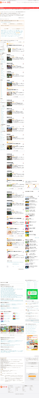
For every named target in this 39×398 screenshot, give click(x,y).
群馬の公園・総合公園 (20, 300)
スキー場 (18, 33)
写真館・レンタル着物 (7, 36)
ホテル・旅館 (14, 33)
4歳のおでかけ (28, 284)
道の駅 (19, 34)
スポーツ (1, 133)
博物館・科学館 (7, 351)
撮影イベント (1, 136)
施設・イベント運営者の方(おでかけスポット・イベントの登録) (10, 373)
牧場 (11, 350)
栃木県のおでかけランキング (19, 340)
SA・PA (19, 35)
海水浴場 (8, 33)
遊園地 (4, 350)
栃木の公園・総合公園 (14, 300)
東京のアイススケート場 (10, 367)
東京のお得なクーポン (3, 363)
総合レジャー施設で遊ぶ (3, 344)
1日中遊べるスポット (37, 2)
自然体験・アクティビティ (13, 36)
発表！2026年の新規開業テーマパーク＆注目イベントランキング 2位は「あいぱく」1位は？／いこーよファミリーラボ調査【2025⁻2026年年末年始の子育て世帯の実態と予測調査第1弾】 (14, 376)
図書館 (4, 33)
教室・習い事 (16, 34)
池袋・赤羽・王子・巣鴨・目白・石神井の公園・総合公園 (7, 290)
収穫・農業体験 (6, 345)
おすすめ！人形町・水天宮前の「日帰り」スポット (31, 325)
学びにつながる (14, 344)
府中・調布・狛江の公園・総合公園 (5, 294)
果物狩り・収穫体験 (3, 351)
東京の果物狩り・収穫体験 (3, 368)
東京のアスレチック (16, 363)
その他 (18, 36)
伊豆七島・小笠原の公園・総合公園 (17, 297)
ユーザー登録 (2, 373)
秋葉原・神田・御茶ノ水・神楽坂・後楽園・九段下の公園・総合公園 (9, 296)
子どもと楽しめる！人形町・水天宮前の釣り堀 (30, 331)
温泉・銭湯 (11, 33)
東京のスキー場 (6, 367)
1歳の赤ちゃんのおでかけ (35, 281)
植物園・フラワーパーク (17, 350)
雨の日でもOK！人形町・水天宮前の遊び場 (30, 328)
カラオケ (8, 35)
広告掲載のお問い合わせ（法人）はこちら (32, 374)
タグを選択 (3, 48)
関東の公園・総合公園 (3, 300)
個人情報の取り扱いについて (32, 373)
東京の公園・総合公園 (20, 363)
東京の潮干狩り (14, 367)
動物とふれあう (32, 2)
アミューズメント (12, 35)
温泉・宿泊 (13, 345)
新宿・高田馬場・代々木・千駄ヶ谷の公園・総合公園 (7, 291)
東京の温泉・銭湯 (2, 367)
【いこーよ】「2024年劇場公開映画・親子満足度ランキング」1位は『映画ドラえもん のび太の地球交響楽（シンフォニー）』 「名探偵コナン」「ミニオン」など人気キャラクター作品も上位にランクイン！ (14, 381)
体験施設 (13, 351)
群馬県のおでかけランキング (4, 341)
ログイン (38, 0)
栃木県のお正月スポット (9, 307)
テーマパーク (7, 350)
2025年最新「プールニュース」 (3, 147)
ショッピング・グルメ (2, 135)
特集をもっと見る (37, 237)
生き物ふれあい (1, 134)
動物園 (10, 350)
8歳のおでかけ (28, 287)
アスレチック (10, 32)
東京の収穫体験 (14, 361)
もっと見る (22, 382)
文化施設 (4, 32)
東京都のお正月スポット (16, 308)
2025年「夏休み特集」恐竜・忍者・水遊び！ (2, 146)
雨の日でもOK (29, 2)
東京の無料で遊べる (7, 363)
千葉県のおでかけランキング (18, 341)
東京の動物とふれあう (10, 361)
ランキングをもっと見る (36, 322)
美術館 (2, 32)
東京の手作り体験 (6, 361)
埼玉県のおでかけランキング (11, 341)
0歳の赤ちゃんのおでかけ (28, 281)
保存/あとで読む (30, 0)
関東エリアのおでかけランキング (4, 340)
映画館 (21, 32)
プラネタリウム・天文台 (4, 35)
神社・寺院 (7, 32)
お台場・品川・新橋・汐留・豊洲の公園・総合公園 (7, 288)
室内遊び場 (2, 350)
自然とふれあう (2, 345)
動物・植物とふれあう (9, 344)
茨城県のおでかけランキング (12, 340)
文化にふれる (18, 344)
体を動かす (10, 345)
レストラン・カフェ (8, 34)
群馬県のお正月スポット (16, 307)
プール (6, 33)
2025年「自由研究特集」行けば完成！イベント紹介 (3, 149)
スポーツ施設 (13, 32)
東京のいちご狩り (18, 367)
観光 (20, 34)
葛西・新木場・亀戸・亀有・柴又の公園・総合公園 (16, 295)
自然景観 (22, 350)
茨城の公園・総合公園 (8, 300)
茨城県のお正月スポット (3, 307)
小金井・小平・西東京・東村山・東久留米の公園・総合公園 (8, 293)
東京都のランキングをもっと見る (32, 318)
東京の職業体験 (17, 361)
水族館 (13, 350)
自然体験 (1, 132)
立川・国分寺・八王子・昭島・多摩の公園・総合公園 (7, 287)
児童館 (2, 33)
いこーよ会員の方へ (32, 379)
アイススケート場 (3, 34)
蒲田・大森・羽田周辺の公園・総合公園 (5, 295)
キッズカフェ (16, 35)
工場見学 (11, 351)
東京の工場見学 (2, 361)
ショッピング (12, 34)
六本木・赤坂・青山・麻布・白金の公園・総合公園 (7, 297)
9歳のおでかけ (35, 287)
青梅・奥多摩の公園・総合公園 (13, 294)
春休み (27, 2)
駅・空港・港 (2, 36)
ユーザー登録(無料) (34, 0)
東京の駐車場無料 (11, 363)
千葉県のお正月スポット (9, 308)
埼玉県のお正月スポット (3, 308)
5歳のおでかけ (35, 284)
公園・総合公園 (18, 32)
